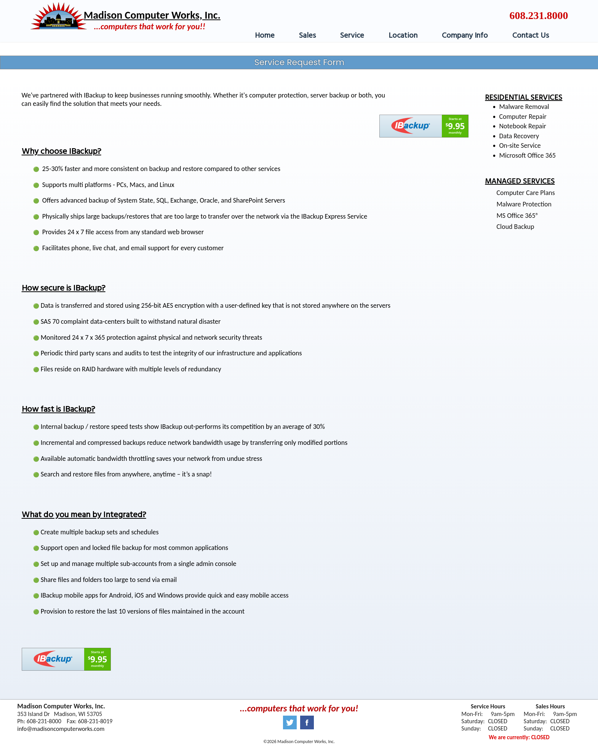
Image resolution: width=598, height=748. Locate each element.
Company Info (465, 36)
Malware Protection (524, 204)
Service (352, 36)
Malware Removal (524, 106)
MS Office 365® (517, 215)
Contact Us (530, 36)
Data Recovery (519, 136)
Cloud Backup (515, 226)
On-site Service (519, 145)
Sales (307, 36)
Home (265, 36)
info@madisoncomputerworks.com (60, 728)
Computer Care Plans (525, 193)
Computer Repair (522, 116)
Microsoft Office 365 (527, 155)
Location (403, 36)
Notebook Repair (522, 126)
